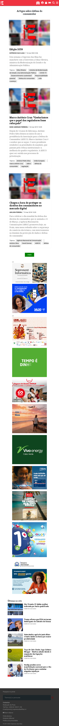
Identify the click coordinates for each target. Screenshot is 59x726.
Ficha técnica (7, 716)
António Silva (14, 243)
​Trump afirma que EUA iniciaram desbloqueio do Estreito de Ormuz (37, 620)
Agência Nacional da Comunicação (29, 240)
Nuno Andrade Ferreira (18, 127)
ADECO (37, 243)
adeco (28, 163)
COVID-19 (42, 73)
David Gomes (27, 243)
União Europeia (39, 161)
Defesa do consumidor (26, 78)
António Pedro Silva (23, 161)
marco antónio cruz (16, 163)
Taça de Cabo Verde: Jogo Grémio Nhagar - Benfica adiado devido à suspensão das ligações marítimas (37, 652)
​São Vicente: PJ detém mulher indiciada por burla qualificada (36, 605)
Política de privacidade (10, 720)
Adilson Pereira (15, 212)
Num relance (8, 713)
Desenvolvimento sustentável (21, 76)
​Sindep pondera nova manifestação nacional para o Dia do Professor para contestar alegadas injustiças (37, 668)
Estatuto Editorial (8, 718)
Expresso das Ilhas (17, 53)
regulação (24, 166)
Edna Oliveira (21, 70)
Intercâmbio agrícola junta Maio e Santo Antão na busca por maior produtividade (37, 636)
